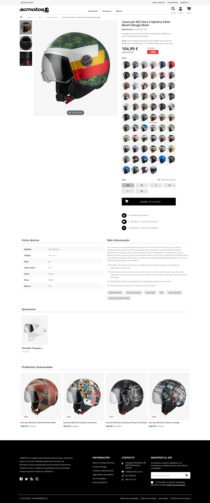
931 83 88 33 (130, 475)
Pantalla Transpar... (32, 348)
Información (101, 457)
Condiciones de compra (180, 498)
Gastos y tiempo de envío (104, 462)
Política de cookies (148, 498)
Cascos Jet (150, 292)
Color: (124, 58)
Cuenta (180, 12)
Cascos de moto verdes (119, 298)
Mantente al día (161, 457)
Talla (149, 179)
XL (142, 191)
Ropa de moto (115, 292)
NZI (161, 292)
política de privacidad (176, 484)
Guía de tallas (168, 180)
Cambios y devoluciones (144, 227)
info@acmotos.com (133, 471)
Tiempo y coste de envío (144, 221)
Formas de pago (139, 215)
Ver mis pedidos (99, 478)
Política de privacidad (129, 498)
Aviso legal (163, 498)
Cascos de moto (134, 292)
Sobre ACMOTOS (100, 482)
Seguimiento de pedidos (103, 474)
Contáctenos (173, 2)
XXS (128, 185)
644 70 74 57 (130, 479)
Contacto (128, 457)
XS (142, 185)
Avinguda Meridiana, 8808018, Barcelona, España (135, 465)
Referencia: (127, 29)
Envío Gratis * (28, 2)
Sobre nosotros (159, 2)
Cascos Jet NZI (174, 292)
